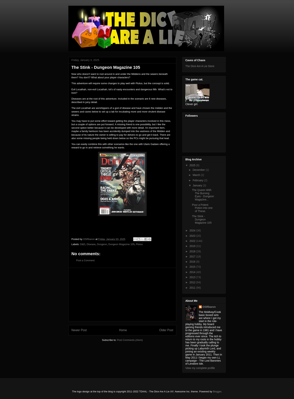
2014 (193, 272)
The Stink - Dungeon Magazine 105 (202, 219)
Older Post (166, 330)
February (198, 180)
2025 (193, 165)
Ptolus (139, 244)
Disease (91, 244)
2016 (193, 261)
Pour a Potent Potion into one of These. (202, 208)
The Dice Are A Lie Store (199, 66)
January (198, 185)
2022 (193, 240)
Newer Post (79, 330)
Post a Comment (85, 260)
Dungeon (102, 244)
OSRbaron (209, 306)
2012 (193, 282)
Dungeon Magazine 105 (121, 244)
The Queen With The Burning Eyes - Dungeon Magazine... (203, 194)
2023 (193, 235)
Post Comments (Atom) (130, 340)
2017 (193, 256)
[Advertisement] (122, 294)
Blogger (217, 391)
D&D (82, 244)
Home (123, 330)
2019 (193, 246)
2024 (193, 230)
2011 (193, 287)
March (197, 175)
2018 (193, 251)
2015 (193, 266)
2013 (193, 277)
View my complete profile (200, 368)
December (199, 169)
